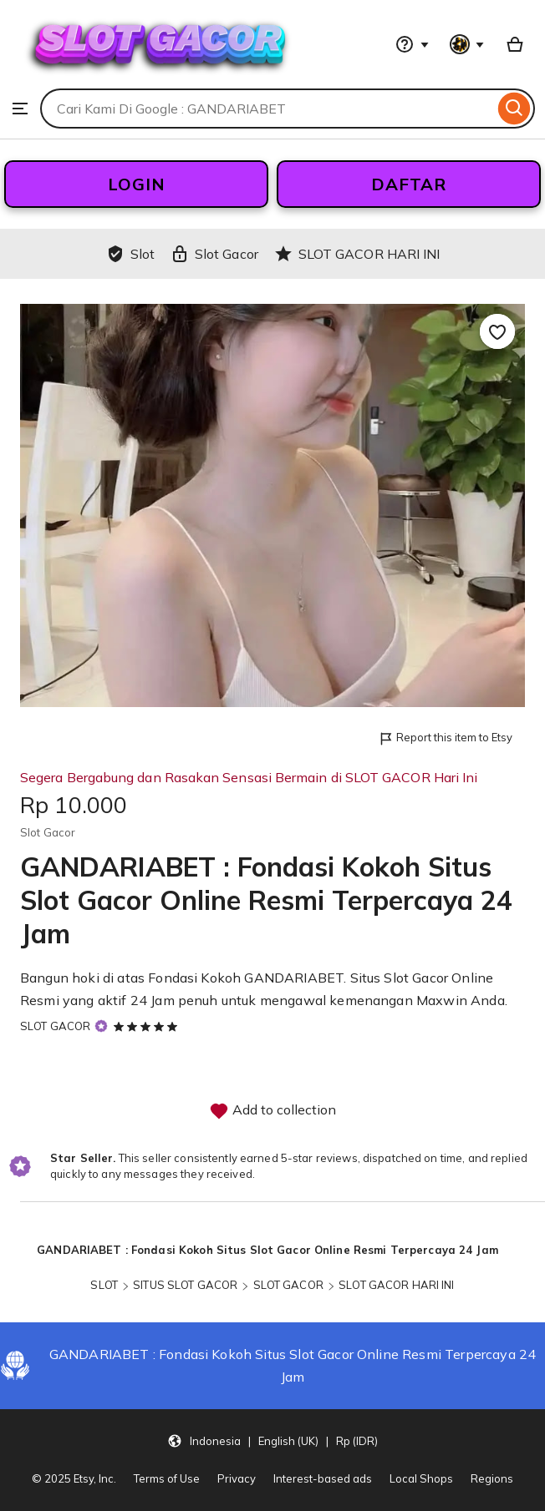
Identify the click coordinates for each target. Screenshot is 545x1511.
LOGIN (137, 184)
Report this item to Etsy (445, 738)
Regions (492, 1478)
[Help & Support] (412, 44)
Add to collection (272, 1111)
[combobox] (267, 108)
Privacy (236, 1478)
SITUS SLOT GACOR (185, 1284)
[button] (272, 1440)
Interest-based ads (322, 1478)
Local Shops (421, 1478)
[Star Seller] (101, 1026)
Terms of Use (167, 1478)
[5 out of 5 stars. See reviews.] (148, 1026)
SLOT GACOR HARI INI (396, 1284)
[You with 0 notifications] (467, 44)
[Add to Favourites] (497, 331)
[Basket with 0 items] (515, 44)
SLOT (104, 1284)
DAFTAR (408, 184)
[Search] (514, 108)
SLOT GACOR (55, 1026)
